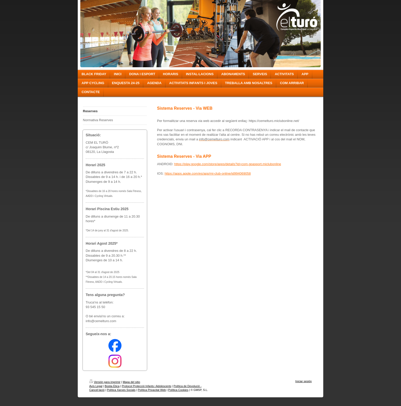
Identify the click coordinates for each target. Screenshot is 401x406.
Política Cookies (178, 389)
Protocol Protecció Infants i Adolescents (146, 386)
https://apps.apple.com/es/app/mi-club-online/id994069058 (208, 173)
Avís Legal (95, 386)
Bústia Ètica (112, 386)
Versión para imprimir (104, 382)
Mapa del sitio (131, 382)
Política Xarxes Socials (121, 389)
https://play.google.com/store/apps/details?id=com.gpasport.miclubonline (227, 164)
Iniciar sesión (303, 381)
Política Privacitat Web (152, 389)
